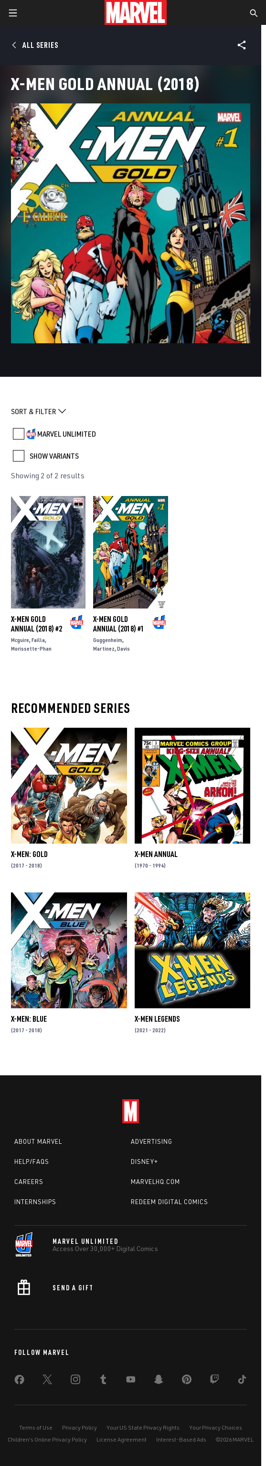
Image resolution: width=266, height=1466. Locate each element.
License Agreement (121, 1439)
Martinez (104, 648)
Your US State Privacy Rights (143, 1427)
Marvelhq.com (155, 1181)
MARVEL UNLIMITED (66, 434)
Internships (35, 1202)
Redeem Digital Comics (169, 1202)
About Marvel (38, 1141)
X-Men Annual (156, 854)
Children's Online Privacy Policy (47, 1439)
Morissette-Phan (31, 648)
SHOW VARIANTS (54, 456)
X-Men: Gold (29, 854)
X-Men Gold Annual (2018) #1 (118, 623)
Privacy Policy (79, 1427)
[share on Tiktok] (242, 1381)
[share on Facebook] (19, 1382)
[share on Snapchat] (158, 1381)
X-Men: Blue (29, 1019)
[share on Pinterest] (187, 1381)
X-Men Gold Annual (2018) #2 (36, 623)
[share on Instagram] (75, 1381)
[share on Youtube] (131, 1381)
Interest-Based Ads (181, 1439)
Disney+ (144, 1161)
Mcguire (20, 639)
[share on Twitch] (214, 1381)
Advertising (151, 1141)
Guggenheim (107, 639)
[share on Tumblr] (103, 1381)
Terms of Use (36, 1427)
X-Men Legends (157, 1019)
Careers (28, 1181)
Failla (38, 639)
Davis (123, 648)
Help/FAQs (31, 1161)
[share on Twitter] (47, 1381)
